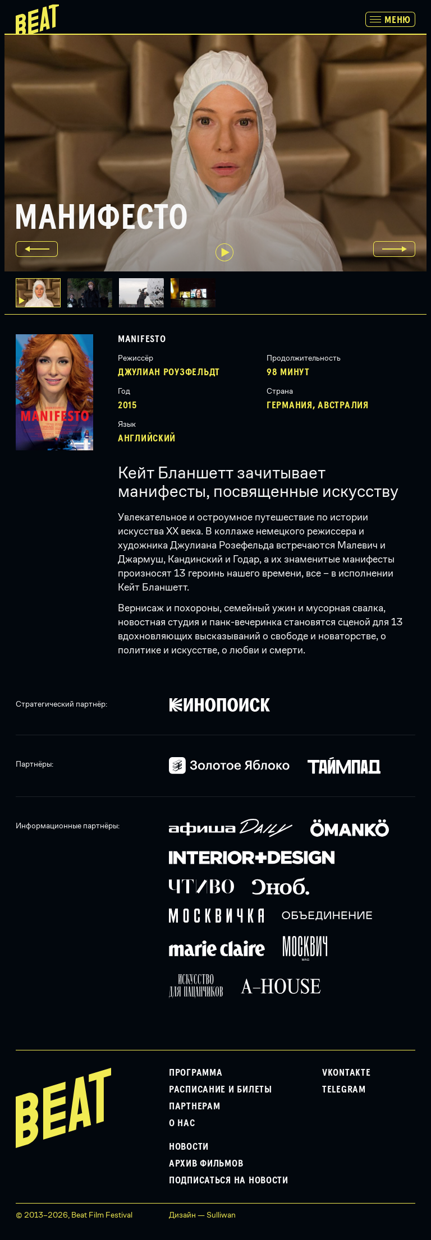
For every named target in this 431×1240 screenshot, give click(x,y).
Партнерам (194, 1106)
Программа (195, 1073)
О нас (182, 1123)
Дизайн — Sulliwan (202, 1215)
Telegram (344, 1090)
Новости (189, 1147)
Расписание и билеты (220, 1090)
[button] (93, 292)
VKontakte (346, 1073)
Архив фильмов (206, 1164)
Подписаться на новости (228, 1181)
